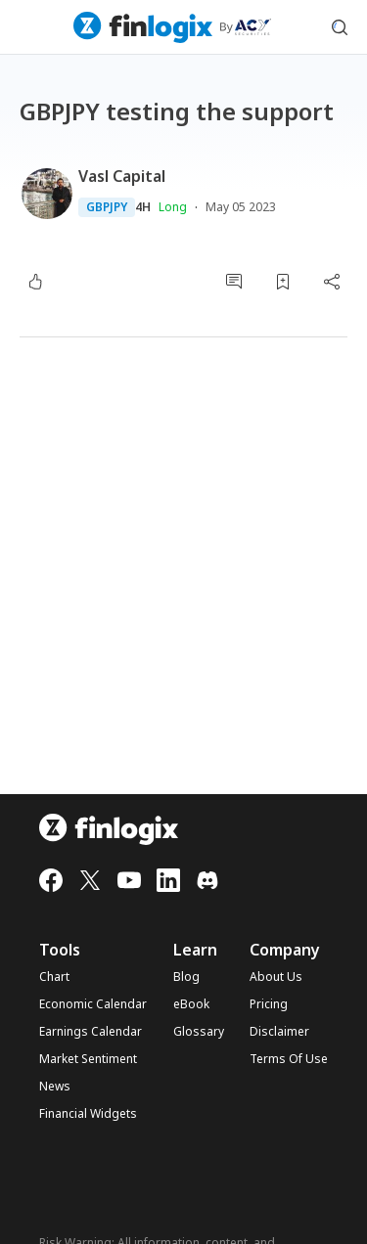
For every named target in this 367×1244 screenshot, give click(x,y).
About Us (276, 977)
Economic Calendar (93, 1004)
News (54, 1086)
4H (143, 207)
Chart (54, 977)
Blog (186, 977)
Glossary (198, 1032)
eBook (191, 1004)
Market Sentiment (88, 1059)
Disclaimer (279, 1032)
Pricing (269, 1004)
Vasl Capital (121, 176)
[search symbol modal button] (339, 27)
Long (173, 207)
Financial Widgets (88, 1114)
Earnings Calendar (90, 1032)
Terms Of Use (289, 1059)
